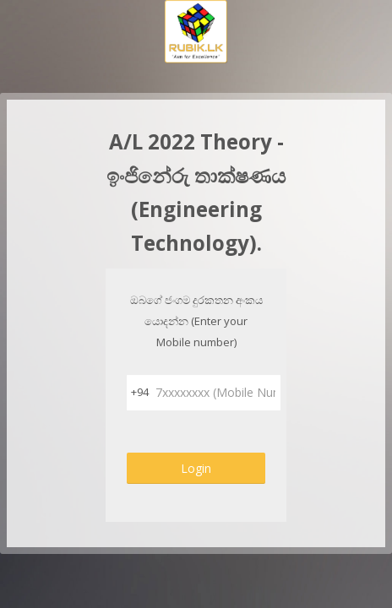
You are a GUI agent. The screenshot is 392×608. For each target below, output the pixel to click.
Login (196, 468)
